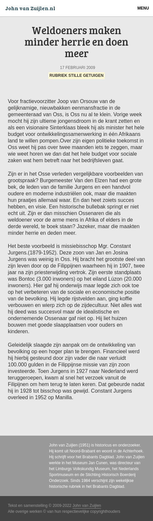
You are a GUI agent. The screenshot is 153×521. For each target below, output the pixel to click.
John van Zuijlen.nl (30, 8)
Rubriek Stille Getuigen (76, 76)
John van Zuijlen (63, 445)
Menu (143, 8)
